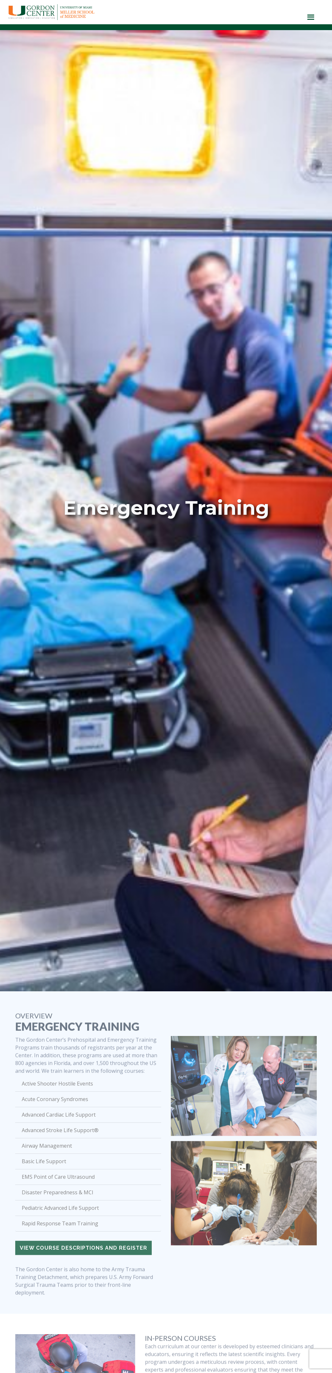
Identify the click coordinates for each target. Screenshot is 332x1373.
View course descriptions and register (83, 1259)
